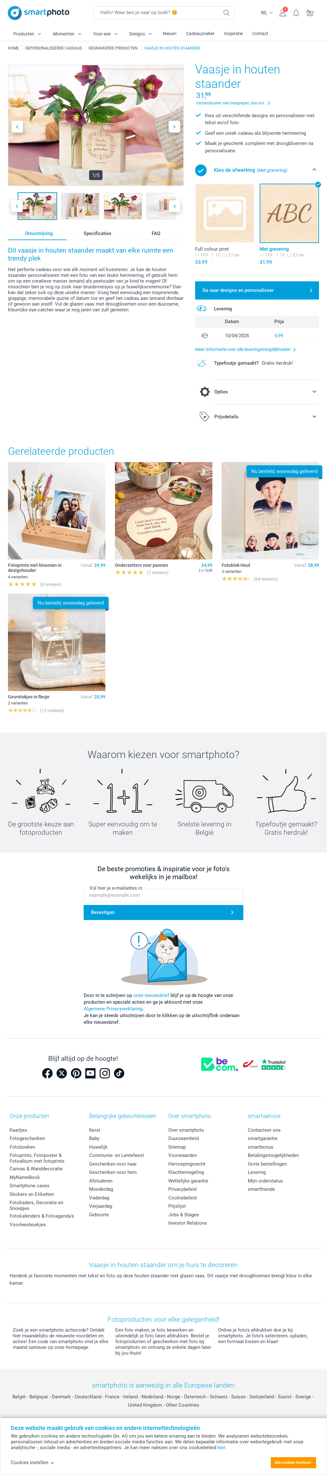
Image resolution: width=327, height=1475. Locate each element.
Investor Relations (187, 1223)
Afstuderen (100, 1181)
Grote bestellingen (267, 1164)
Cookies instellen (33, 1462)
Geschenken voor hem (113, 1172)
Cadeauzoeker (200, 33)
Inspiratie (233, 33)
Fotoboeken (22, 1147)
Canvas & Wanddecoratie (36, 1169)
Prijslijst (177, 1206)
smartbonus (260, 1147)
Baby (94, 1138)
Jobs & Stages (183, 1215)
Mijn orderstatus (265, 1181)
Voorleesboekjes (28, 1225)
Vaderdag (99, 1198)
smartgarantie (263, 1138)
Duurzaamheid (183, 1138)
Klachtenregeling (186, 1172)
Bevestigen (103, 913)
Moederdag (101, 1189)
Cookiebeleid (182, 1198)
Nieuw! (170, 33)
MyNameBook (25, 1177)
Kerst (94, 1130)
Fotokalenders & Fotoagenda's (42, 1216)
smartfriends (261, 1189)
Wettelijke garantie (188, 1181)
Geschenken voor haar (113, 1164)
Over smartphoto (186, 1130)
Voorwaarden (182, 1155)
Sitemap (177, 1147)
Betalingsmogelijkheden (273, 1155)
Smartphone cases (29, 1186)
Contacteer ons (264, 1130)
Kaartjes (18, 1130)
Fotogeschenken (27, 1138)
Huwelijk (98, 1147)
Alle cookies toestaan (293, 1462)
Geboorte (99, 1215)
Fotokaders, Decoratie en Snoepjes (36, 1205)
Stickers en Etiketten (32, 1194)
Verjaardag (100, 1206)
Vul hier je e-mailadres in (115, 888)
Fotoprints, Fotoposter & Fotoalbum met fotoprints (37, 1158)
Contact (260, 33)
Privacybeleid (182, 1189)
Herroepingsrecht (186, 1164)
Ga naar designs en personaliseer (238, 290)
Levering (257, 1172)
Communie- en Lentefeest (116, 1155)
